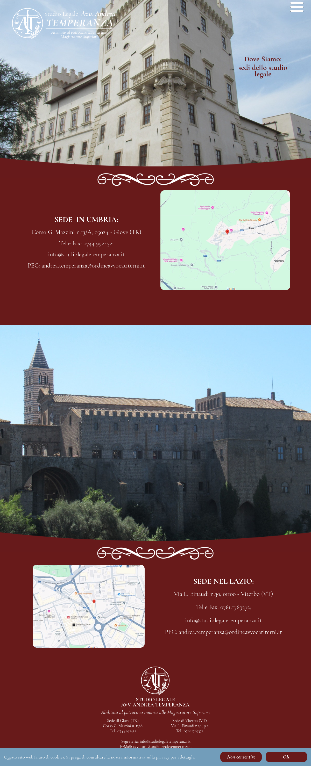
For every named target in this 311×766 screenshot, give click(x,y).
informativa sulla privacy (146, 757)
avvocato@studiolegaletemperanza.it (162, 746)
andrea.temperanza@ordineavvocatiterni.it (160, 751)
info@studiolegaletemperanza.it (165, 741)
